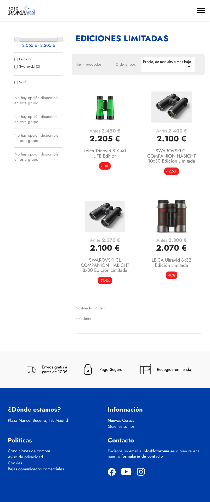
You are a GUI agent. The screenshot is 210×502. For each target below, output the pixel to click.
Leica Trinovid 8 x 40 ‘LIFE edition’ (105, 153)
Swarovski (29, 66)
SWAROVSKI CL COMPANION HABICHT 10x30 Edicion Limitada (171, 156)
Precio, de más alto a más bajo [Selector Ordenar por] (167, 64)
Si (23, 82)
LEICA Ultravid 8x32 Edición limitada (171, 263)
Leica (25, 59)
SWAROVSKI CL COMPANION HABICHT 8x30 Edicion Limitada (105, 265)
